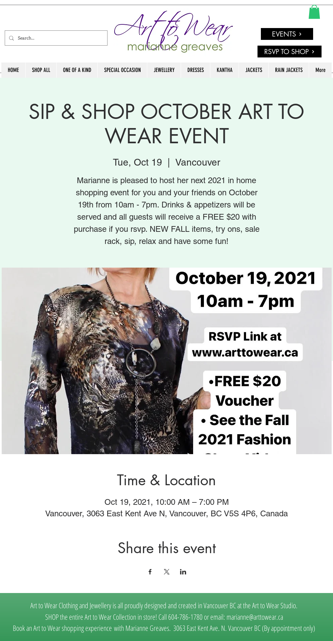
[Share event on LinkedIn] (183, 571)
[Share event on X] (166, 571)
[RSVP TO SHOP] (290, 51)
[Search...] (55, 38)
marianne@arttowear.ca (254, 617)
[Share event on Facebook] (150, 571)
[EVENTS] (287, 34)
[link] (314, 12)
